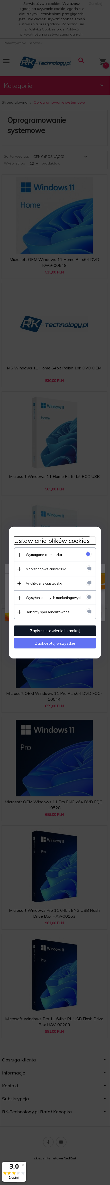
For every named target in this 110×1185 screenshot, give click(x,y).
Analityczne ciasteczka (43, 583)
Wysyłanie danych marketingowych (53, 597)
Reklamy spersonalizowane (47, 612)
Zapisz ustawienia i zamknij (55, 630)
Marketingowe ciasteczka (45, 569)
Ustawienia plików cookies (51, 540)
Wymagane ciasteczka (43, 554)
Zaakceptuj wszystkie (55, 642)
